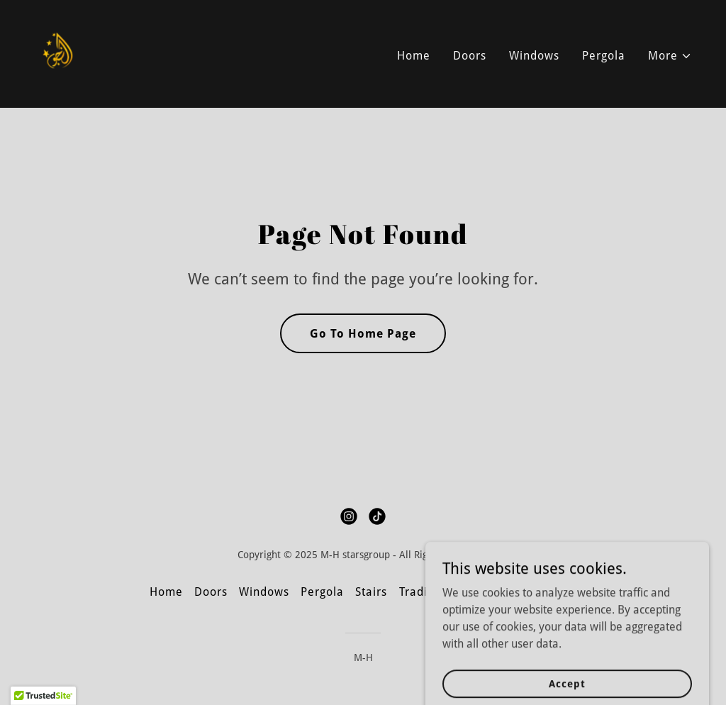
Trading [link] (420, 592)
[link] (58, 53)
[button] (670, 56)
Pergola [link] (603, 55)
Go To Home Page (363, 333)
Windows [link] (534, 55)
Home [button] (166, 592)
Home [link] (413, 55)
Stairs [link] (371, 592)
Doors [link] (469, 55)
